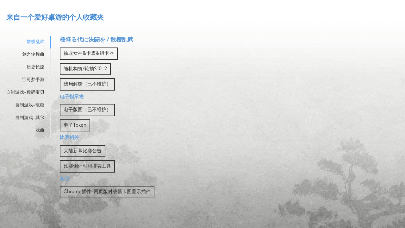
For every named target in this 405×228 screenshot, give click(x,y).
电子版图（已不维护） (87, 110)
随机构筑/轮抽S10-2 (85, 69)
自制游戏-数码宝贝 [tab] (25, 92)
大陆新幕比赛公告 (83, 151)
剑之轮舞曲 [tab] (33, 54)
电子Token (75, 125)
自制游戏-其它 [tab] (29, 118)
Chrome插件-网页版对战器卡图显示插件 (107, 192)
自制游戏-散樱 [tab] (29, 105)
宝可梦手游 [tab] (33, 80)
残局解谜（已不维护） (87, 84)
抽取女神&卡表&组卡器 (89, 53)
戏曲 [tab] (39, 130)
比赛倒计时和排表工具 (87, 166)
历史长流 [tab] (35, 67)
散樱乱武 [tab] (35, 42)
